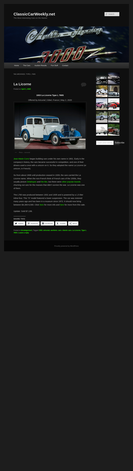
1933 (40, 230)
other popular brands (71, 182)
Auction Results (41, 65)
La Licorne (22, 84)
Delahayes (32, 182)
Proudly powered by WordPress (66, 246)
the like (44, 182)
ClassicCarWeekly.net (34, 14)
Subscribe (117, 143)
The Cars (26, 65)
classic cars (66, 230)
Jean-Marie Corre (21, 159)
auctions (54, 230)
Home (16, 65)
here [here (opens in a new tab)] (42, 205)
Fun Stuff (54, 65)
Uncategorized (26, 230)
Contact (65, 65)
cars (59, 230)
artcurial (46, 230)
